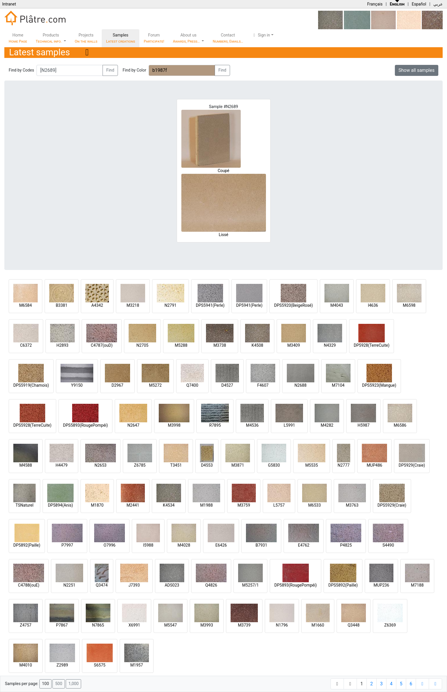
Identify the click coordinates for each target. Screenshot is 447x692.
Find (110, 70)
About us (187, 38)
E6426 (221, 545)
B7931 (261, 545)
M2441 (133, 505)
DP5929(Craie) (412, 465)
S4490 (388, 545)
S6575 (99, 665)
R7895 (215, 425)
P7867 (61, 625)
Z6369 (390, 625)
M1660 (317, 625)
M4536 (252, 425)
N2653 (100, 465)
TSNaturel (25, 505)
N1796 (282, 625)
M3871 (237, 465)
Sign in (261, 35)
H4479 (61, 465)
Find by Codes (21, 70)
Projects (86, 38)
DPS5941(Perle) (210, 305)
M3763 (352, 505)
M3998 (174, 425)
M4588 (25, 465)
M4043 (336, 305)
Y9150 (77, 385)
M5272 (155, 385)
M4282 (327, 425)
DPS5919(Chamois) (31, 385)
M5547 (170, 625)
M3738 (220, 345)
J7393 (134, 585)
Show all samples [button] (417, 70)
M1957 (136, 665)
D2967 (117, 385)
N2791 (170, 305)
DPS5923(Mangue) (379, 385)
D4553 (207, 465)
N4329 (330, 345)
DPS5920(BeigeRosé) (293, 305)
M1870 (97, 505)
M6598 (409, 305)
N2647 (133, 425)
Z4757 (26, 625)
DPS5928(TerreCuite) (32, 425)
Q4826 (211, 585)
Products (49, 38)
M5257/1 (250, 585)
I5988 (148, 545)
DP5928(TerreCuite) (371, 345)
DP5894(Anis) (60, 505)
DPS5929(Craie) (391, 505)
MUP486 (374, 465)
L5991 (289, 425)
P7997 (67, 545)
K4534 (168, 505)
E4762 (303, 545)
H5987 (363, 425)
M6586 (400, 425)
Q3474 (101, 585)
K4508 (257, 345)
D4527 (227, 385)
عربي (438, 4)
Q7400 (192, 385)
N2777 (343, 465)
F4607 (263, 385)
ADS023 (172, 585)
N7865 (98, 625)
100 (45, 683)
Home (18, 38)
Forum (154, 38)
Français (374, 4)
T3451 (176, 465)
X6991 (134, 625)
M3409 (293, 345)
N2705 (142, 345)
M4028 (184, 545)
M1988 (206, 505)
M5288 (181, 345)
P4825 (346, 545)
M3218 (133, 305)
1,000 (73, 683)
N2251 (69, 585)
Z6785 (140, 465)
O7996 (110, 545)
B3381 (61, 305)
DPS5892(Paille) (342, 585)
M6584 (25, 305)
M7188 (417, 585)
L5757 (278, 505)
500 (58, 683)
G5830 (274, 465)
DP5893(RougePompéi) (295, 585)
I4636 (373, 305)
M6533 (314, 505)
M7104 (338, 385)
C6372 (26, 345)
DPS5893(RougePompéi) (85, 425)
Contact (228, 38)
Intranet (9, 4)
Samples (120, 38)
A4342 (97, 305)
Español (419, 4)
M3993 (206, 625)
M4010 (25, 665)
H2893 (62, 345)
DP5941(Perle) (249, 305)
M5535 (311, 465)
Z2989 (62, 665)
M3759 (244, 505)
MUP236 (381, 585)
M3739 (244, 625)
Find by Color (134, 70)
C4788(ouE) (28, 585)
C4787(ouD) (101, 345)
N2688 (300, 385)
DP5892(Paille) (26, 545)
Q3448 (354, 625)
